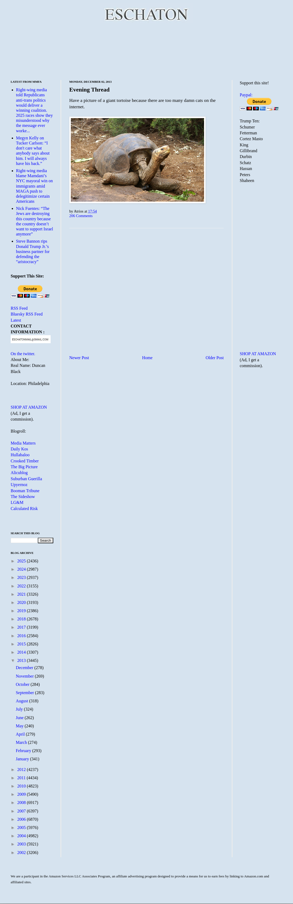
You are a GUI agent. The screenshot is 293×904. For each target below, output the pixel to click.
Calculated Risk (24, 508)
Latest (16, 320)
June (20, 717)
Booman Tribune (25, 490)
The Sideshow (23, 496)
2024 (22, 569)
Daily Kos (19, 449)
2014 (22, 652)
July (20, 709)
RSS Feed (19, 308)
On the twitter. (23, 353)
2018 (22, 619)
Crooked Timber (25, 461)
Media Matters (23, 443)
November (25, 676)
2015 (22, 644)
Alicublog (19, 472)
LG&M (17, 502)
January (23, 759)
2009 (22, 794)
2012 (22, 769)
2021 (22, 594)
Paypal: (246, 95)
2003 (22, 844)
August (22, 701)
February (24, 750)
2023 (22, 577)
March (22, 742)
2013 (22, 660)
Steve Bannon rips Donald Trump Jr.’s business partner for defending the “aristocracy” (33, 251)
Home (147, 357)
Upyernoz (19, 484)
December (25, 667)
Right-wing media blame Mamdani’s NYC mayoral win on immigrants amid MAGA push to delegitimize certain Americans (34, 186)
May (20, 726)
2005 (22, 827)
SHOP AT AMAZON (29, 407)
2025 (22, 561)
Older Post (215, 357)
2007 (22, 811)
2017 (22, 627)
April (21, 734)
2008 (22, 802)
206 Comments (81, 216)
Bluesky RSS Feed (27, 314)
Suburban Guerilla (26, 478)
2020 (22, 602)
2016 (22, 635)
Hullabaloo (20, 455)
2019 (22, 610)
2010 (22, 786)
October (23, 684)
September (25, 692)
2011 (22, 778)
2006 (22, 819)
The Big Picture (24, 467)
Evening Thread (89, 89)
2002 (22, 852)
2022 (22, 586)
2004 (22, 835)
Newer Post (79, 357)
